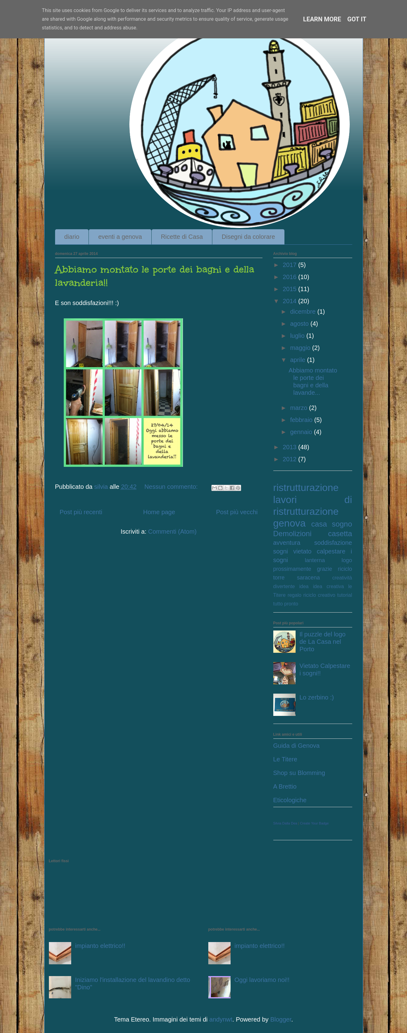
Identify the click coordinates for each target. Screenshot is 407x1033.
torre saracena (296, 578)
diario (72, 236)
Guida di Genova (296, 745)
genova (289, 523)
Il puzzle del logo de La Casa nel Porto (323, 641)
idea (304, 586)
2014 (290, 301)
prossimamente (292, 569)
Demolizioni (292, 533)
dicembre (303, 311)
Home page (159, 512)
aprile (298, 359)
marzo (299, 407)
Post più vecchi (237, 512)
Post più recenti (81, 512)
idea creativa (328, 586)
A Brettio (285, 786)
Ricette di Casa (182, 236)
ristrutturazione (306, 487)
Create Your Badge (314, 823)
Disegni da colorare (248, 236)
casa (319, 524)
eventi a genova (120, 236)
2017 (290, 264)
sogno (342, 524)
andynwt (220, 1019)
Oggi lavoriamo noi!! (262, 979)
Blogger (280, 1019)
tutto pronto (285, 603)
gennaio (302, 431)
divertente (284, 586)
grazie (324, 569)
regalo (294, 595)
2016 (290, 276)
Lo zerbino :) (317, 697)
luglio (298, 335)
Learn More (322, 19)
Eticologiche (290, 800)
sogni (280, 551)
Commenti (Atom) (172, 531)
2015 (290, 289)
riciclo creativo (319, 595)
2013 (290, 447)
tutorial (344, 595)
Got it (356, 19)
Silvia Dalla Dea (285, 823)
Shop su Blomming (299, 772)
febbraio (302, 419)
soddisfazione (333, 542)
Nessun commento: (172, 486)
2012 (290, 459)
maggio (301, 347)
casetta (340, 533)
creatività (342, 577)
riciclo (345, 569)
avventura (287, 542)
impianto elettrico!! (100, 945)
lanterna (315, 560)
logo (346, 560)
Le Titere (285, 759)
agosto (300, 323)
